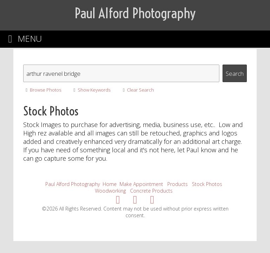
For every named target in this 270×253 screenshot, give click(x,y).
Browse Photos (42, 90)
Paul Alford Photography (72, 184)
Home (110, 184)
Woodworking (110, 190)
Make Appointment (141, 184)
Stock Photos (207, 184)
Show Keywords (90, 90)
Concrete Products (151, 190)
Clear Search (137, 90)
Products (177, 184)
